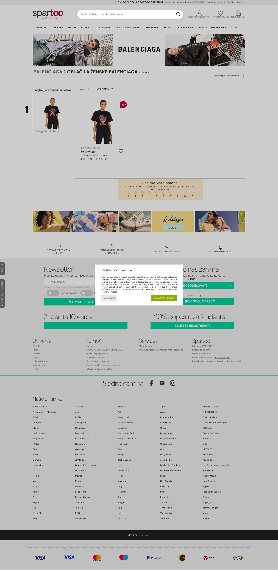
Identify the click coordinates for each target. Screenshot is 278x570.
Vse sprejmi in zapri (164, 298)
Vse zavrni (109, 298)
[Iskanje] (178, 14)
